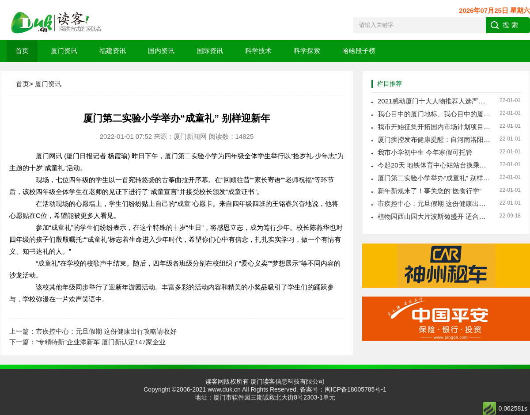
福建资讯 (112, 50)
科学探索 (307, 50)
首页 (22, 50)
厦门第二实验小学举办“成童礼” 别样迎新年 (440, 178)
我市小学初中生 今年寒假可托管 (425, 152)
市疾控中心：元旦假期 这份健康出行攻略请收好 (448, 203)
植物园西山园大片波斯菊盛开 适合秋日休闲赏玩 (448, 216)
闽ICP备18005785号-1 (355, 389)
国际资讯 (210, 50)
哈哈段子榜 (358, 50)
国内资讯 (161, 50)
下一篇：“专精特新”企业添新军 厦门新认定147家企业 (87, 342)
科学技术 (258, 50)
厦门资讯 (64, 50)
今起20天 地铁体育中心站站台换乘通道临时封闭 (448, 165)
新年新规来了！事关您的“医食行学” (429, 190)
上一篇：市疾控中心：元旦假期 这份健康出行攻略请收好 (93, 331)
